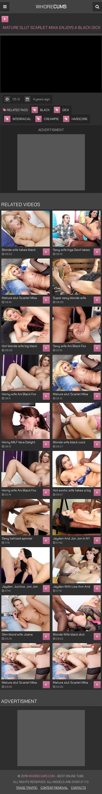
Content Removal (54, 788)
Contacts (78, 788)
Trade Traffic (27, 788)
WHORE (51, 6)
